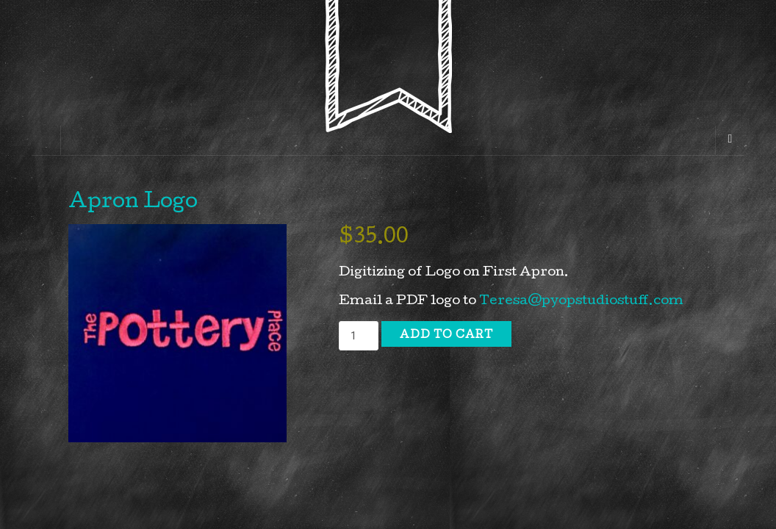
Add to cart (446, 336)
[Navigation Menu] (729, 140)
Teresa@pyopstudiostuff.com (581, 301)
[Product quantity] (358, 335)
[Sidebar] (46, 140)
